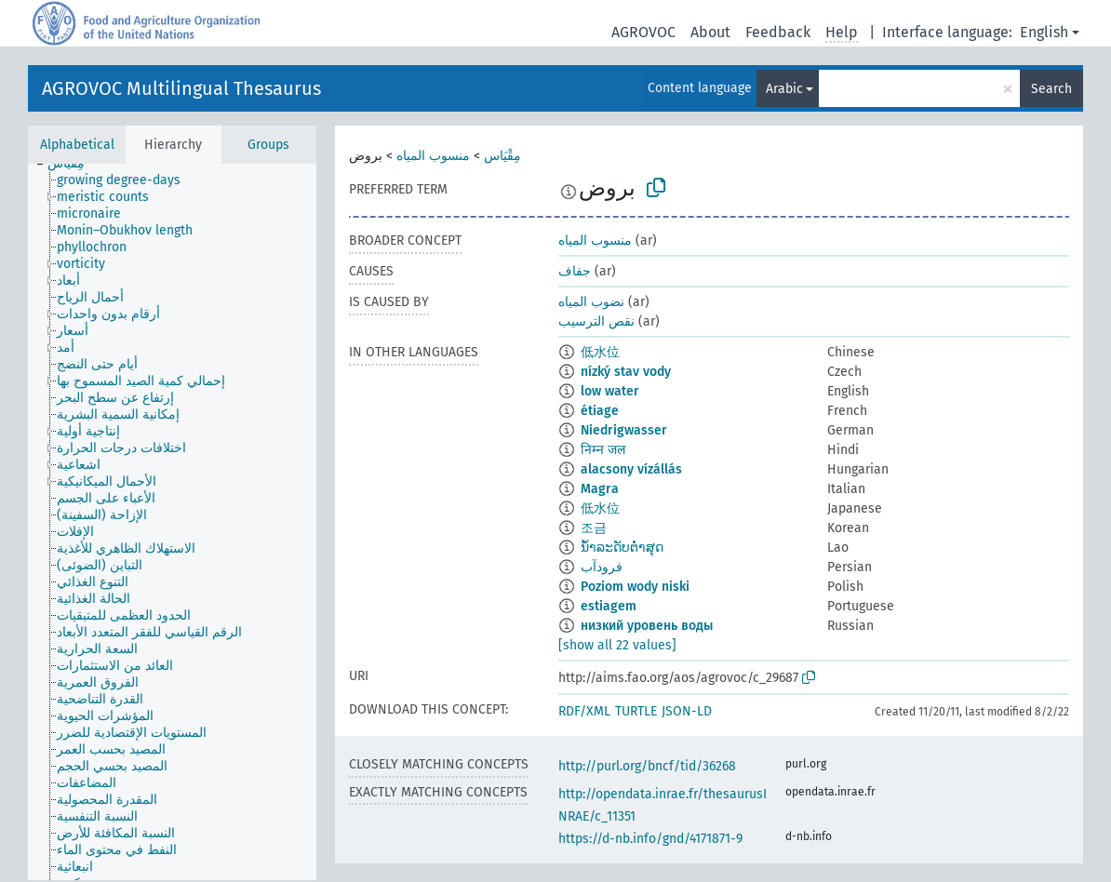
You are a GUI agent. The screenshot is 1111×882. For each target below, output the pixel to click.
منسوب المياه (433, 156)
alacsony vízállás (631, 469)
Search (1051, 89)
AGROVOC (643, 32)
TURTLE (636, 711)
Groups (268, 145)
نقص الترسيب (596, 321)
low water (610, 391)
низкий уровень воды (647, 626)
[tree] (172, 522)
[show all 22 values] (617, 645)
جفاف (574, 271)
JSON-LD (687, 711)
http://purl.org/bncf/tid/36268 (647, 766)
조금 (594, 528)
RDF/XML (584, 711)
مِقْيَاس (502, 156)
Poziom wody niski (635, 587)
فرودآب (601, 567)
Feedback (777, 32)
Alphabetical (77, 145)
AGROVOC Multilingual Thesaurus (181, 88)
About (710, 32)
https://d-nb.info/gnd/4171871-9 (650, 839)
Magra (600, 489)
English (1044, 32)
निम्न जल (603, 450)
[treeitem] (74, 163)
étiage (600, 411)
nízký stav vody (626, 372)
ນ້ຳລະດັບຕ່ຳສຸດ (622, 547)
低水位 (600, 352)
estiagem (608, 606)
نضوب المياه (591, 302)
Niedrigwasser (624, 430)
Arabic (784, 89)
